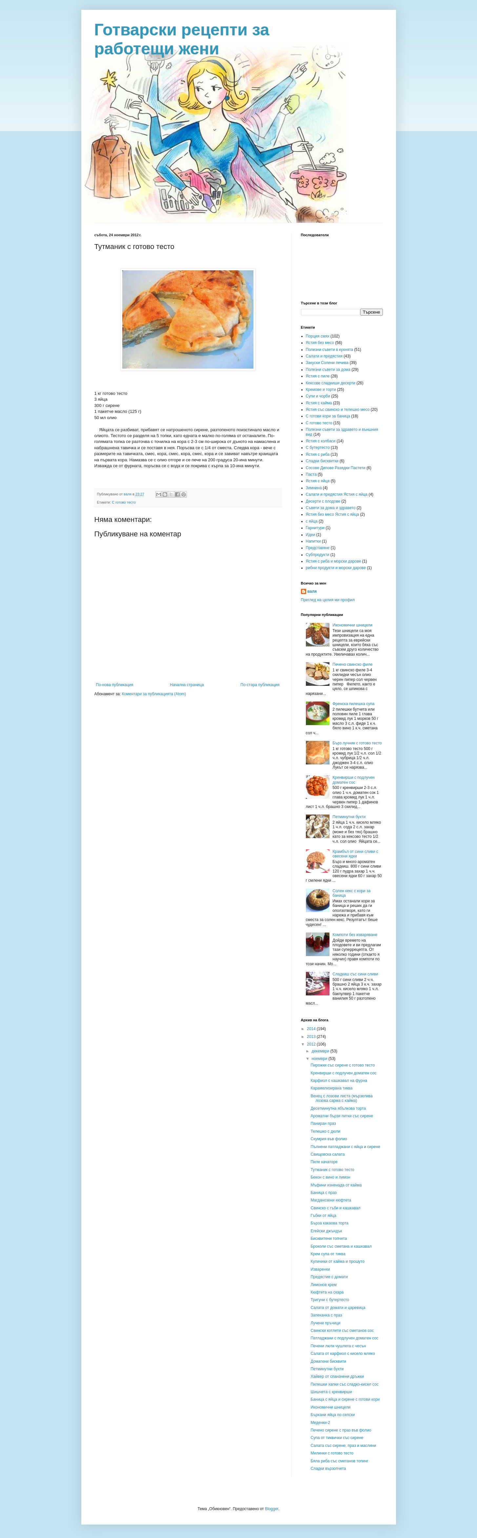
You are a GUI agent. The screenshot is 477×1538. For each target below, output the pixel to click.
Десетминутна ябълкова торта (338, 1108)
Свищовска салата (327, 1154)
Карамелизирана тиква (331, 1088)
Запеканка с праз (326, 1315)
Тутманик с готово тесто (332, 1169)
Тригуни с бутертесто (329, 1300)
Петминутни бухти (349, 817)
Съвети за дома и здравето (331, 508)
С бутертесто (318, 447)
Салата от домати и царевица (337, 1307)
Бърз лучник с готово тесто (357, 743)
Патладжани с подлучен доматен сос (344, 1338)
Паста (311, 474)
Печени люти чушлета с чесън (338, 1346)
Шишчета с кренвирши (331, 1392)
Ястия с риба (318, 454)
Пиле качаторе (323, 1162)
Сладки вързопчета (328, 1468)
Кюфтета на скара (327, 1292)
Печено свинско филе (352, 664)
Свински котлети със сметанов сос (342, 1330)
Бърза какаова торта (329, 1223)
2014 (312, 1029)
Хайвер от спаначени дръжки (337, 1376)
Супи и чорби (318, 396)
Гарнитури (315, 528)
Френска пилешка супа (353, 704)
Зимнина (314, 488)
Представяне (318, 548)
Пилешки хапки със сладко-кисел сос (344, 1384)
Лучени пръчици (325, 1323)
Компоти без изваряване (354, 934)
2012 (312, 1044)
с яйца (312, 521)
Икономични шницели (352, 625)
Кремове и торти (321, 389)
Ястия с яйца (318, 481)
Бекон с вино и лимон (330, 1177)
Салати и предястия (324, 356)
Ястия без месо (320, 342)
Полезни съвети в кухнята (329, 349)
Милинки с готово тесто (331, 1453)
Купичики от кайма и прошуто (337, 1261)
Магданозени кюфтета (330, 1200)
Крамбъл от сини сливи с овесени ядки (355, 853)
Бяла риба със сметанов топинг (339, 1461)
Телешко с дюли (325, 1131)
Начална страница (187, 684)
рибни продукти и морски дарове (336, 568)
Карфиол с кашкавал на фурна (338, 1080)
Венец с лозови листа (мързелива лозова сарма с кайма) (341, 1098)
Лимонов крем (323, 1284)
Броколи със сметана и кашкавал (340, 1246)
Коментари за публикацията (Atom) (154, 694)
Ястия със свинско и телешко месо (338, 409)
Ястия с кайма (319, 403)
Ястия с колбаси (321, 441)
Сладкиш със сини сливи (355, 974)
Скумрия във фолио (328, 1139)
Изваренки (320, 1269)
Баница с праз (323, 1192)
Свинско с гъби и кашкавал (335, 1208)
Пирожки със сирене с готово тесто (342, 1065)
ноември (319, 1058)
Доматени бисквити (328, 1361)
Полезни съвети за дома (328, 369)
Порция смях (317, 336)
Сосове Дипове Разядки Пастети (336, 468)
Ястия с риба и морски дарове (333, 561)
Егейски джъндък (326, 1231)
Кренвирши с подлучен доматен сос (353, 779)
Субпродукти (317, 554)
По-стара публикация (260, 684)
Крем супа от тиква (327, 1254)
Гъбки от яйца (323, 1215)
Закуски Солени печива (327, 362)
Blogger (271, 1509)
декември (320, 1051)
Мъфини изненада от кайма (336, 1185)
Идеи (310, 534)
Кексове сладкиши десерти (330, 383)
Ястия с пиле (318, 376)
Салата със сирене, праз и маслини (343, 1445)
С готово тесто (124, 502)
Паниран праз (323, 1123)
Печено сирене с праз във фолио (340, 1430)
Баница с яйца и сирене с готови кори (345, 1399)
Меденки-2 (320, 1422)
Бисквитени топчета (328, 1238)
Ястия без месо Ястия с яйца (332, 514)
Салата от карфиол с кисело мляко (342, 1353)
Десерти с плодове (323, 501)
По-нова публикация (114, 684)
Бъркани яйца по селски (332, 1415)
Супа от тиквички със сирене (336, 1437)
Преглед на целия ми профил (328, 600)
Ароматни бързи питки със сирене (341, 1116)
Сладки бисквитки (322, 461)
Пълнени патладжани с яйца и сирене (345, 1146)
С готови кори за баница (328, 416)
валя (312, 591)
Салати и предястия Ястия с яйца (337, 494)
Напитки (313, 541)
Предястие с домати (329, 1277)
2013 (312, 1036)
